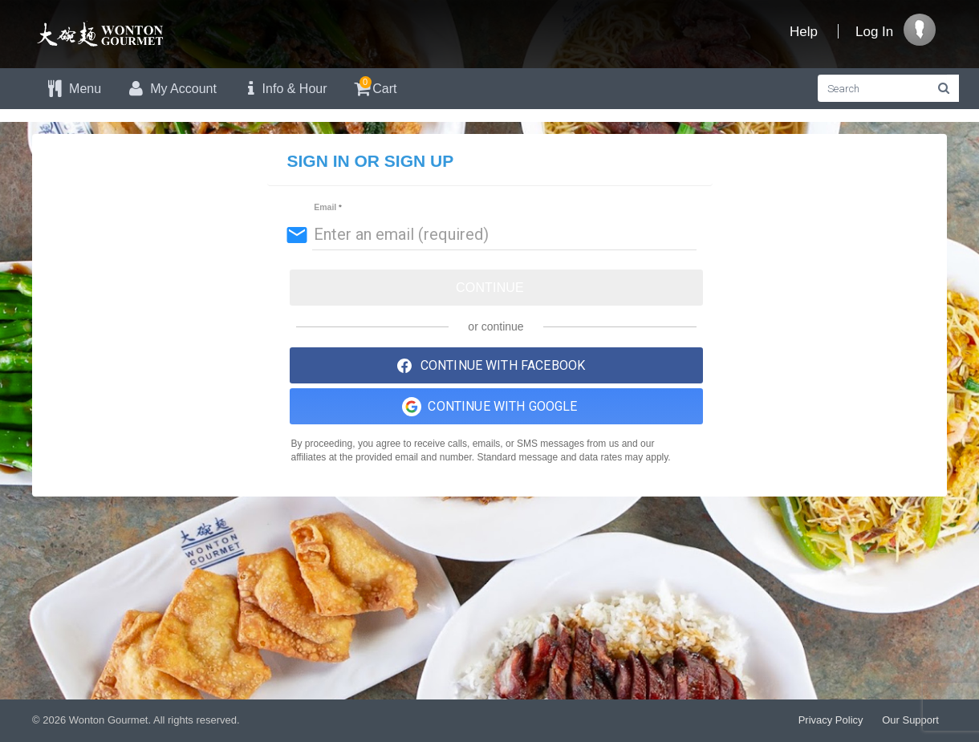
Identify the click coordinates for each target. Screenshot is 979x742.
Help (804, 31)
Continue (490, 287)
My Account (171, 88)
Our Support (910, 720)
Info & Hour (284, 88)
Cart (374, 86)
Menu (72, 88)
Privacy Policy (830, 720)
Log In (874, 31)
